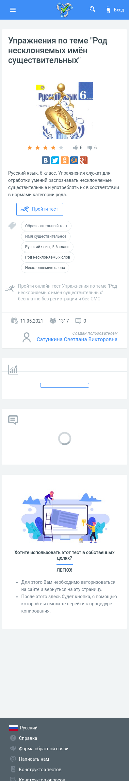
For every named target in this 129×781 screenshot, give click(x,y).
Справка (28, 738)
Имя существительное (45, 236)
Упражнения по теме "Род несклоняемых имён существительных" (57, 50)
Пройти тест (39, 209)
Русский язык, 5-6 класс (47, 247)
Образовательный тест (46, 226)
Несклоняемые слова (45, 267)
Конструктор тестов (40, 769)
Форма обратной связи (44, 748)
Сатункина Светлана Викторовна (77, 339)
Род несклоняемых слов (47, 257)
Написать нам (34, 759)
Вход (114, 10)
